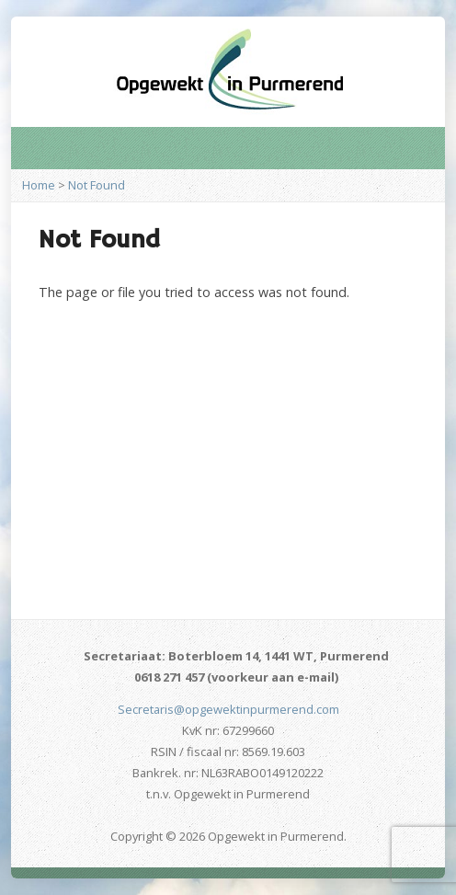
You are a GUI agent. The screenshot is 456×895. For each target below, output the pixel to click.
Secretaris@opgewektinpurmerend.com (228, 709)
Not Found (96, 185)
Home (38, 185)
